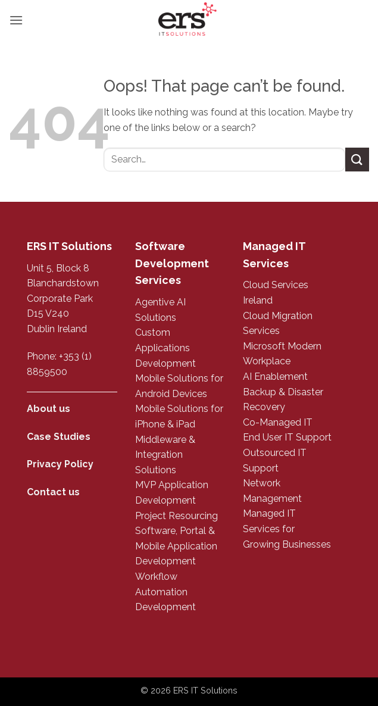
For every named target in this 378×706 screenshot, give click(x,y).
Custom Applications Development (165, 347)
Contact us (53, 492)
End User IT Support (287, 437)
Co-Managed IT (278, 422)
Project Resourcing (176, 515)
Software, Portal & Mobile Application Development (176, 546)
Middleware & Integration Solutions (165, 455)
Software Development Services (172, 263)
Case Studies (58, 436)
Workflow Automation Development (165, 592)
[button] (16, 20)
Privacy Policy (60, 464)
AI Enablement (275, 376)
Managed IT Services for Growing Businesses (287, 528)
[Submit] (357, 159)
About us (48, 408)
